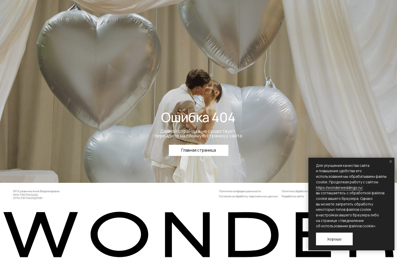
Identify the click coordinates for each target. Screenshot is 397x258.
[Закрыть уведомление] (390, 161)
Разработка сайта (293, 196)
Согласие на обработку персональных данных (248, 196)
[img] (198, 234)
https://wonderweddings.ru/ (339, 187)
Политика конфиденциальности (240, 191)
